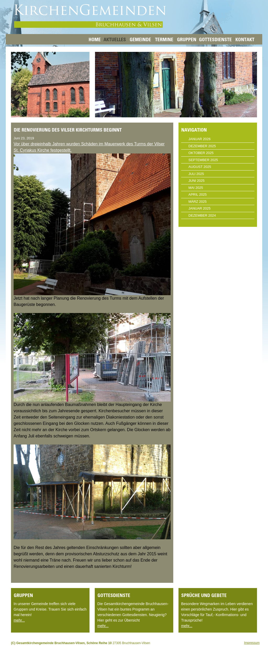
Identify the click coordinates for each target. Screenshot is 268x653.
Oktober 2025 (201, 153)
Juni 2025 (196, 181)
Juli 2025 (196, 174)
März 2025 (197, 202)
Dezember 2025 (202, 146)
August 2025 (199, 167)
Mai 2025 (195, 188)
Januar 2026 (199, 139)
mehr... (19, 620)
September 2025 (203, 160)
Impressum (252, 643)
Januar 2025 (199, 208)
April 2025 (197, 194)
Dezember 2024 (202, 215)
